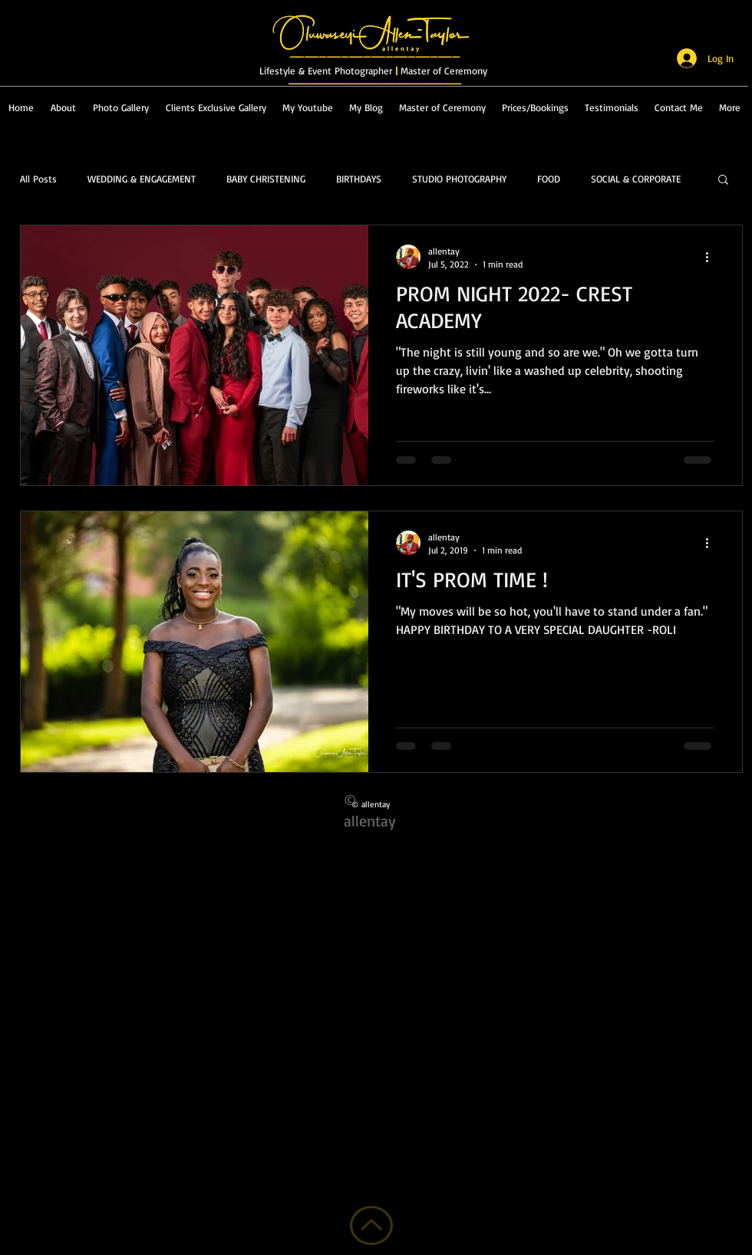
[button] (723, 180)
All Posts (38, 178)
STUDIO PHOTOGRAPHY (459, 178)
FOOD (548, 178)
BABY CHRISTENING (265, 178)
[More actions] (712, 257)
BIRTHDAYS (358, 178)
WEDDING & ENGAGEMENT (141, 178)
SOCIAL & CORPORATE (636, 178)
